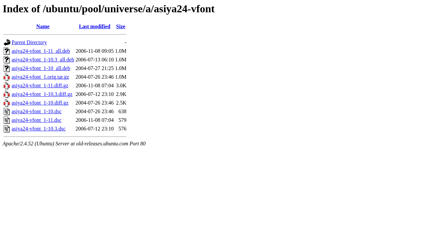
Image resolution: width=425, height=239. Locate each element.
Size (121, 26)
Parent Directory (29, 42)
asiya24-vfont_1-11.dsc (36, 120)
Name (42, 26)
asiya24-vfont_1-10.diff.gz (40, 103)
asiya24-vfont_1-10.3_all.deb (43, 59)
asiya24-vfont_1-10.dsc (37, 111)
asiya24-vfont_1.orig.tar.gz (40, 77)
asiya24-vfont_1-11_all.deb (41, 51)
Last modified (95, 26)
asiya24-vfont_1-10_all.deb (41, 68)
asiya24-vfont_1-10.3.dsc (39, 128)
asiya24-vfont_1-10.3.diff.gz (42, 94)
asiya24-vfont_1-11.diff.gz (40, 85)
